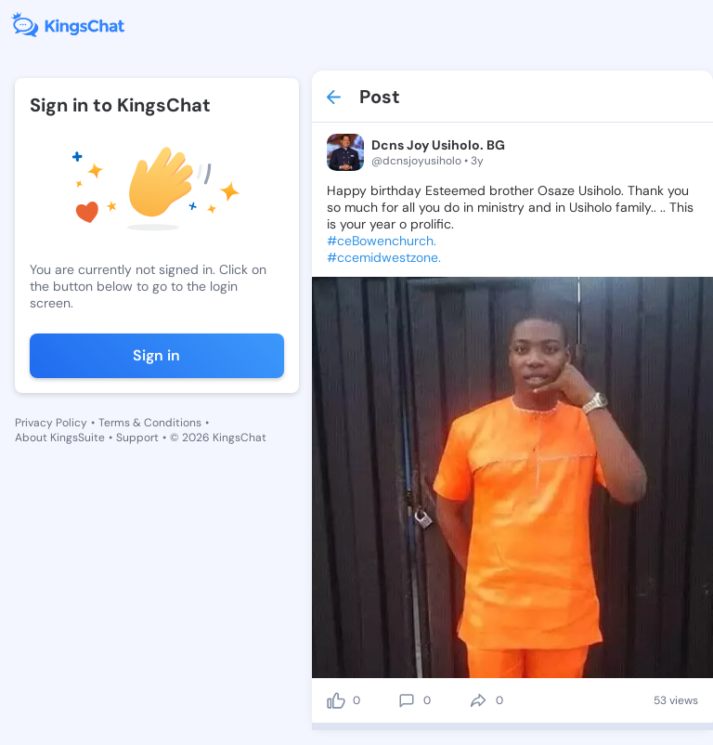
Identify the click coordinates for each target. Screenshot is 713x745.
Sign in (156, 355)
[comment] (406, 700)
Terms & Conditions (149, 422)
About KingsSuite (60, 437)
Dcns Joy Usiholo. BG (438, 145)
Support (137, 437)
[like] (336, 700)
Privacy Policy (51, 422)
